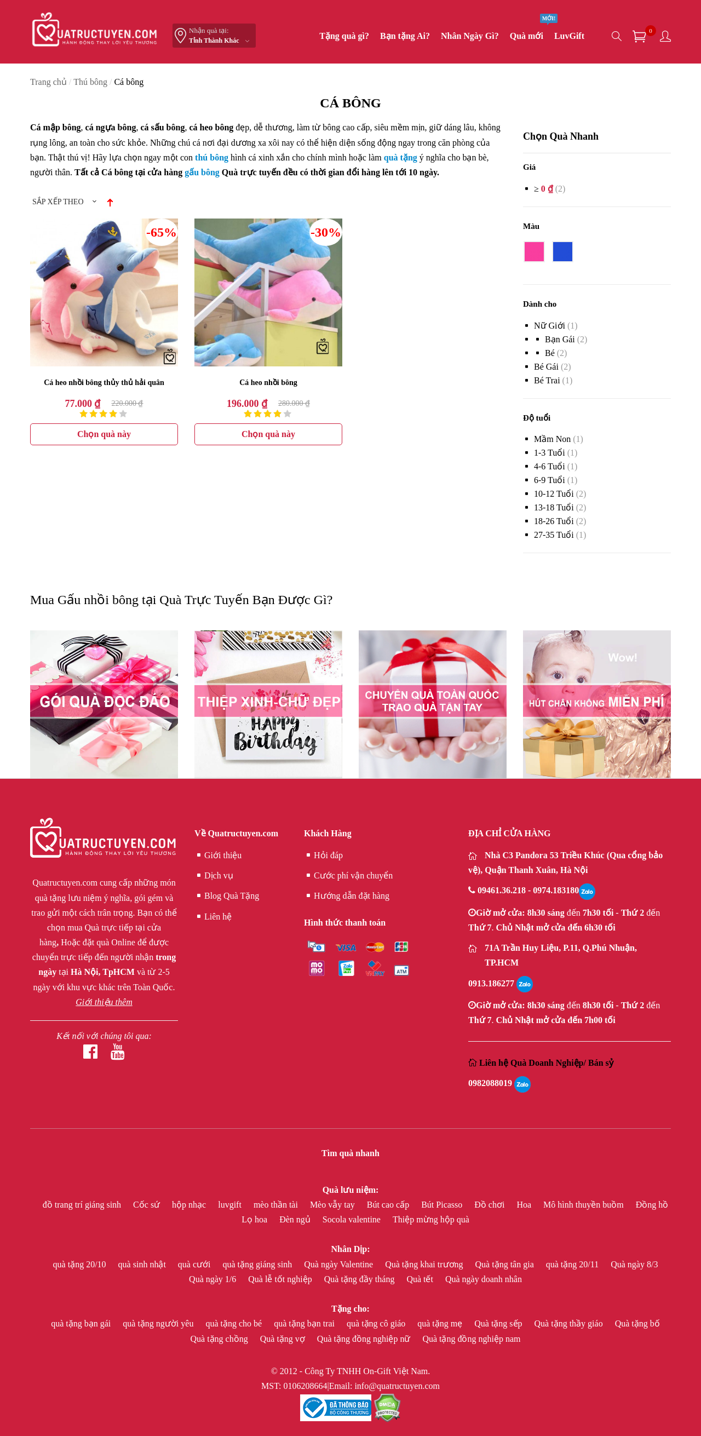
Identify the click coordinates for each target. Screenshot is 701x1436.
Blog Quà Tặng (226, 896)
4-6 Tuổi (549, 466)
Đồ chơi (490, 1204)
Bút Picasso (442, 1204)
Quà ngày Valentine (339, 1264)
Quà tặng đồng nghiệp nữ (365, 1338)
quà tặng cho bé (234, 1323)
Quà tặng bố (637, 1323)
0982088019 (490, 1083)
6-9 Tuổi (549, 480)
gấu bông (202, 172)
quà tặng (400, 157)
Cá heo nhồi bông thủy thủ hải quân (104, 382)
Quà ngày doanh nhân (483, 1279)
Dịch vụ (213, 876)
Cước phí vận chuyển (348, 876)
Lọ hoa (255, 1219)
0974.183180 (556, 890)
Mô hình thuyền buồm (584, 1204)
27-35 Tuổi (554, 534)
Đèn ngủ (296, 1219)
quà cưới (195, 1264)
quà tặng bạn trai (305, 1323)
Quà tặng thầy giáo (570, 1323)
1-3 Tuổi (549, 452)
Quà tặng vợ (283, 1338)
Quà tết (420, 1279)
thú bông (211, 157)
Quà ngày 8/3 (634, 1264)
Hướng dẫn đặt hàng (346, 896)
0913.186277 (491, 983)
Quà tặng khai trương (425, 1264)
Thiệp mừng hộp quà (431, 1219)
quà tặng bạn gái (82, 1323)
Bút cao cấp (389, 1204)
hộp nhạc (190, 1204)
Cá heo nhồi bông (268, 382)
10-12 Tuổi (554, 493)
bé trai (547, 380)
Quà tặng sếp (499, 1323)
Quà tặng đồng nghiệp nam (471, 1338)
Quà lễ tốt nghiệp (281, 1279)
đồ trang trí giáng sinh (83, 1204)
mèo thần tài (277, 1204)
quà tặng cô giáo (377, 1323)
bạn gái (560, 339)
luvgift (231, 1204)
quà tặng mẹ (440, 1323)
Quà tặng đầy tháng (360, 1279)
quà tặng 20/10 (80, 1264)
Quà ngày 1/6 (213, 1279)
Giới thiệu (218, 855)
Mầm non (552, 439)
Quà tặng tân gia (505, 1264)
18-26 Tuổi (554, 521)
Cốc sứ (147, 1204)
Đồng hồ (652, 1204)
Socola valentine (353, 1219)
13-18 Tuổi (554, 507)
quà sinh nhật (143, 1264)
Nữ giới (549, 325)
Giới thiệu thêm (104, 1002)
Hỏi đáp (323, 855)
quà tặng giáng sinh (258, 1264)
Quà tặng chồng (220, 1338)
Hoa (524, 1204)
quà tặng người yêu (159, 1323)
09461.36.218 (503, 890)
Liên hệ (213, 917)
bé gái (546, 366)
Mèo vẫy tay (333, 1204)
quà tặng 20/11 (573, 1264)
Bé (550, 353)
